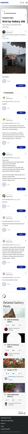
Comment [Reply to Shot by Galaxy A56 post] (20, 85)
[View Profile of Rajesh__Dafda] (9, 31)
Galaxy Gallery (5, 38)
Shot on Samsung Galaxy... (13, 321)
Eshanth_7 (10, 328)
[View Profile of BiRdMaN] (8, 153)
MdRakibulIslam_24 (13, 376)
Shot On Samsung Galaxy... (13, 346)
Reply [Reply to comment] (21, 112)
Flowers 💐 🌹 (12, 370)
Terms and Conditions (7, 420)
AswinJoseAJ (11, 403)
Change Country (5, 429)
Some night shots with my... (13, 395)
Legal (2, 426)
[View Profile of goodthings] (8, 216)
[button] (23, 31)
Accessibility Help (6, 418)
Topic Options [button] (23, 15)
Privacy (3, 423)
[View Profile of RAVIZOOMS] (9, 195)
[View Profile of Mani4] (7, 97)
